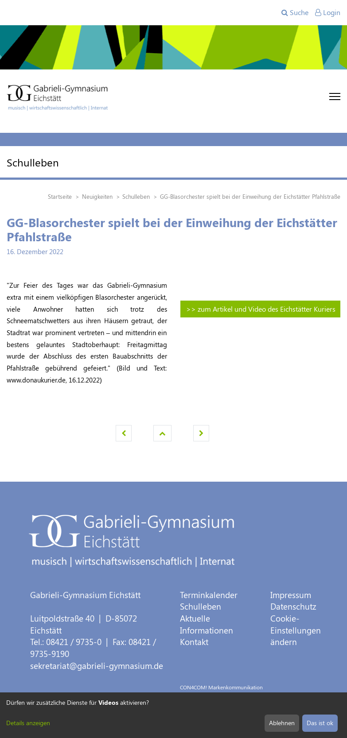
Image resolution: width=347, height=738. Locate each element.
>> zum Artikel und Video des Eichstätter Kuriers (260, 308)
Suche (294, 12)
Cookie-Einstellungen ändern (295, 630)
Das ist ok (320, 723)
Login (327, 12)
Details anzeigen (28, 723)
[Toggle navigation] (334, 96)
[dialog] (173, 715)
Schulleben (200, 606)
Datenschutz (293, 606)
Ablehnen (282, 723)
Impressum (290, 594)
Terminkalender (209, 594)
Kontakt (194, 641)
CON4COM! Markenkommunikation (221, 687)
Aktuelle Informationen (206, 624)
